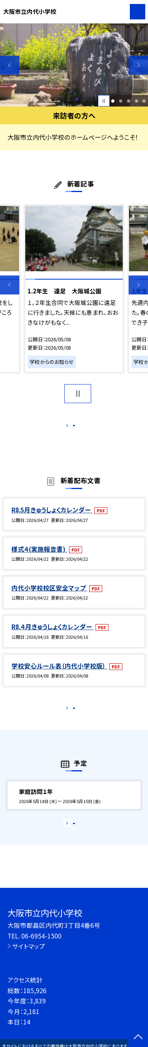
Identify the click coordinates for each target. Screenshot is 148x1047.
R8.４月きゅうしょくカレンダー (52, 635)
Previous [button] (9, 65)
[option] (74, 65)
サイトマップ (28, 946)
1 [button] (113, 101)
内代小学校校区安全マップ (49, 596)
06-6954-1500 (41, 935)
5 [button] (144, 101)
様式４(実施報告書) (39, 557)
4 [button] (136, 101)
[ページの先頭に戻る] (138, 1037)
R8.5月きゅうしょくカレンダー (51, 518)
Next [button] (138, 65)
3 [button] (128, 101)
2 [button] (120, 101)
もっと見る (70, 427)
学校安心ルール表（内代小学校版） (59, 674)
